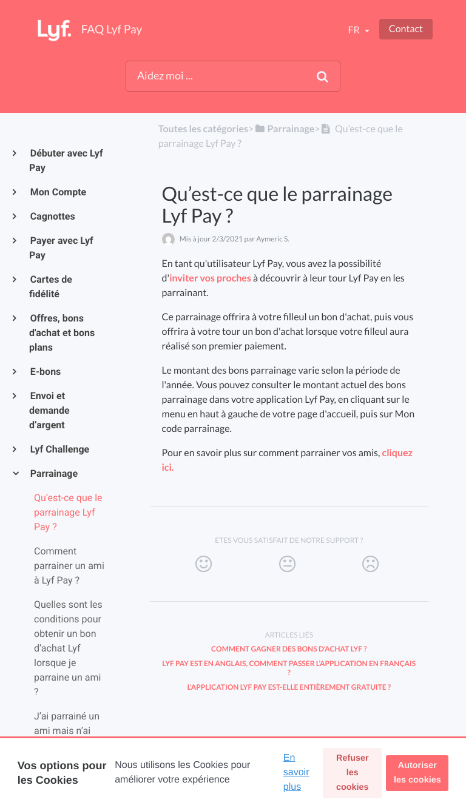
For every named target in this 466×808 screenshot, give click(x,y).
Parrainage (53, 473)
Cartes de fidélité (50, 287)
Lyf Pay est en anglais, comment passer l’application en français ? (289, 668)
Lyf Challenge (59, 449)
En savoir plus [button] (296, 772)
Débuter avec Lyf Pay (66, 160)
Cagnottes (52, 216)
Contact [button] (406, 29)
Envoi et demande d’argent (49, 410)
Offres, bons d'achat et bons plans (62, 332)
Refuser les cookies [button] (352, 772)
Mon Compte (57, 192)
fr (354, 30)
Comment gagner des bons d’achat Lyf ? (288, 648)
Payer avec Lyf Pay (61, 248)
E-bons (45, 371)
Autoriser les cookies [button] (417, 773)
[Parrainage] (284, 129)
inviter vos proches (210, 278)
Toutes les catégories (203, 129)
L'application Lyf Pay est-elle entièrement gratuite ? (289, 687)
